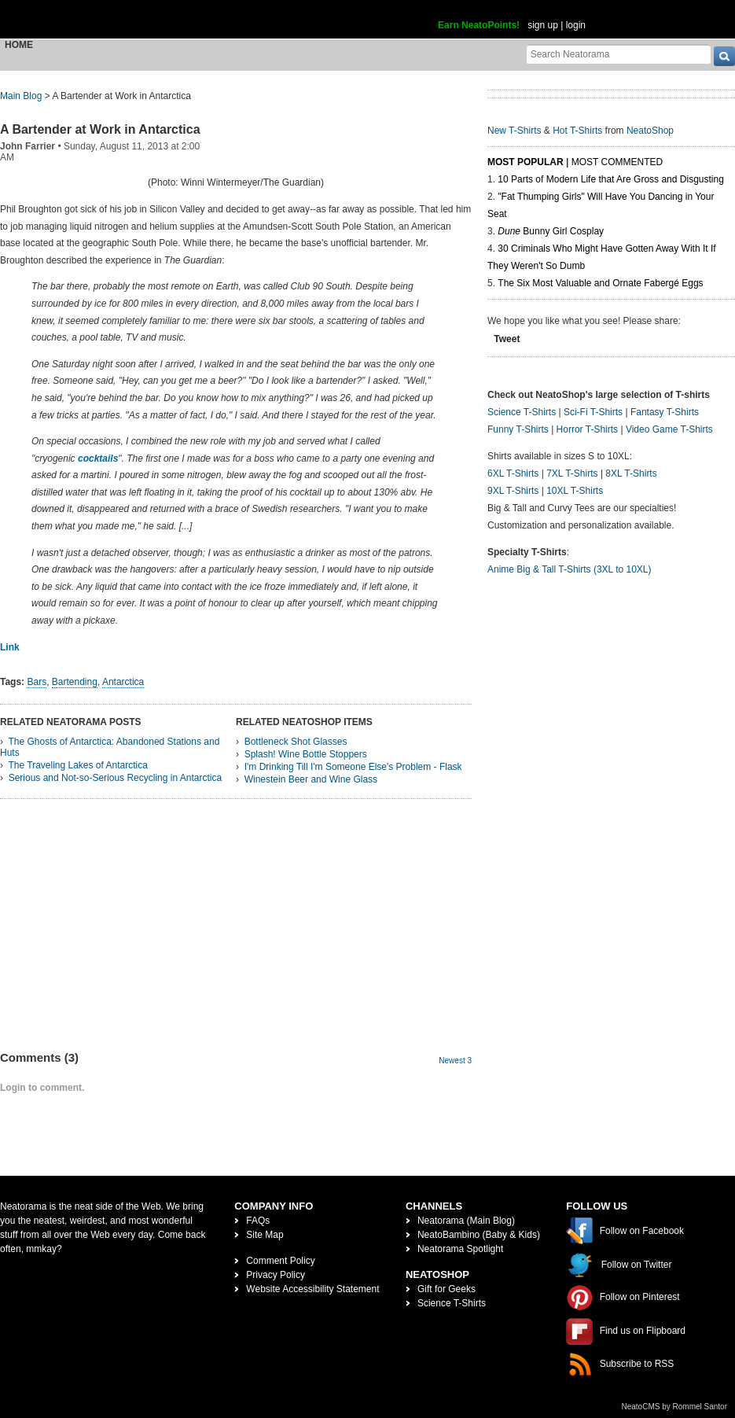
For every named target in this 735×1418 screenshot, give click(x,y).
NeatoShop (650, 130)
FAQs (258, 1220)
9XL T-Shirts (512, 490)
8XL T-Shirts (630, 473)
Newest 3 (455, 1060)
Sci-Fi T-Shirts (593, 412)
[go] (724, 56)
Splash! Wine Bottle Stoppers (305, 754)
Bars (36, 681)
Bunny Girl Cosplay (551, 231)
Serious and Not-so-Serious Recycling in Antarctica (115, 777)
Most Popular (525, 162)
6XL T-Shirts (512, 473)
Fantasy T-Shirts (664, 412)
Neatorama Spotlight (460, 1248)
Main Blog (21, 95)
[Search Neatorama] (619, 54)
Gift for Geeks (446, 1289)
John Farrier (27, 146)
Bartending (74, 681)
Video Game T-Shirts (669, 429)
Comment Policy (280, 1260)
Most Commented (617, 162)
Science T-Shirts (521, 412)
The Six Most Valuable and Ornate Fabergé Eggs (600, 283)
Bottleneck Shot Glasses (295, 741)
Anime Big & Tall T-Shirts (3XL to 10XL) (569, 569)
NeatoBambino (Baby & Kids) (478, 1234)
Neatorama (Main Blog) (466, 1220)
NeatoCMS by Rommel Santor (675, 1406)
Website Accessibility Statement (312, 1289)
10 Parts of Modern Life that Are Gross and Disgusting (610, 179)
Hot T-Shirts (577, 130)
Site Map (264, 1234)
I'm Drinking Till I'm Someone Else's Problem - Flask (353, 766)
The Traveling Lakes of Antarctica (77, 765)
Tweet (507, 338)
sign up (542, 25)
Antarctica (123, 681)
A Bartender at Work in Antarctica (100, 129)
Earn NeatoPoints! (479, 25)
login (576, 25)
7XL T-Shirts (571, 473)
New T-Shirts (514, 130)
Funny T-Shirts (518, 429)
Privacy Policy (275, 1274)
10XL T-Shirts (574, 490)
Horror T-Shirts (587, 429)
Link (10, 647)
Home (19, 44)
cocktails (98, 458)
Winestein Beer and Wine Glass (310, 779)
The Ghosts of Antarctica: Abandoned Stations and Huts (109, 747)
